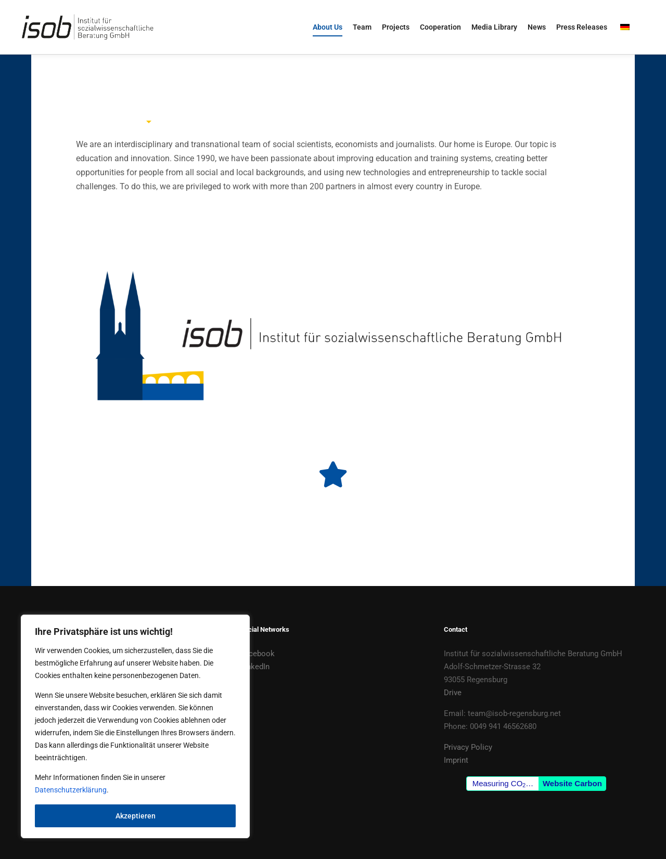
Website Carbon (572, 783)
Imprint (456, 760)
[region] (135, 726)
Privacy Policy (468, 747)
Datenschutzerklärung (71, 790)
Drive (453, 692)
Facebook (257, 653)
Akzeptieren (136, 816)
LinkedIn (255, 666)
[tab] (149, 106)
